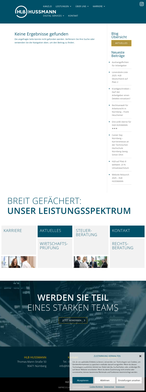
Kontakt (73, 15)
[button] (140, 356)
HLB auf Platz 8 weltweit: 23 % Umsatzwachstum (120, 164)
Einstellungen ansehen (129, 380)
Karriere (98, 6)
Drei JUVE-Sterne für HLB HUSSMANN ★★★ (121, 125)
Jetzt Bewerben (71, 320)
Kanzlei (47, 6)
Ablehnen (105, 380)
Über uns (80, 6)
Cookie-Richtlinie (96, 386)
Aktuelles (121, 43)
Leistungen (62, 6)
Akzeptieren (83, 380)
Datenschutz (109, 386)
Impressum (120, 386)
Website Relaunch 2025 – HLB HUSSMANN (120, 178)
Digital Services (52, 15)
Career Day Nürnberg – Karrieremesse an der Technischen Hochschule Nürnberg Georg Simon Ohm (120, 145)
